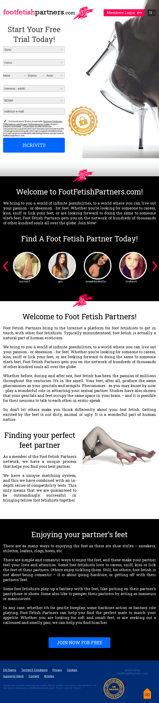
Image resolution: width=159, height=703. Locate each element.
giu (60, 281)
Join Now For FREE (79, 643)
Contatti (34, 676)
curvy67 (24, 281)
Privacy (57, 670)
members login (121, 12)
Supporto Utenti (13, 676)
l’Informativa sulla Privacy (15, 124)
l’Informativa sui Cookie (38, 124)
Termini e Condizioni (52, 121)
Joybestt (131, 281)
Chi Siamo (9, 670)
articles (49, 676)
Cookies (72, 670)
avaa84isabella (96, 281)
